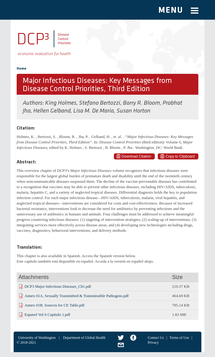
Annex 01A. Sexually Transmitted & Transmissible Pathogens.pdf (77, 295)
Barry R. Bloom (141, 103)
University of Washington (36, 338)
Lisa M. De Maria (93, 111)
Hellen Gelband (52, 111)
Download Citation (136, 156)
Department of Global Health (84, 338)
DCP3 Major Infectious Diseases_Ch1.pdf (58, 286)
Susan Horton (133, 111)
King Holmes (60, 103)
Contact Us (156, 338)
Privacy (153, 342)
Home (21, 68)
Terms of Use (179, 338)
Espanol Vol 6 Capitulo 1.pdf (47, 314)
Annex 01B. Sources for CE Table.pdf (54, 305)
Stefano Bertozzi (99, 103)
